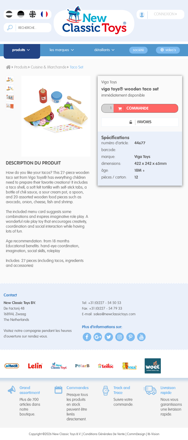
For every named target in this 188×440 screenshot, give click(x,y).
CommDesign (136, 434)
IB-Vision (153, 434)
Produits (21, 50)
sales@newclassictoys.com (115, 314)
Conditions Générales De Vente (104, 434)
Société (138, 50)
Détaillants (105, 50)
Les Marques (62, 50)
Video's (168, 50)
